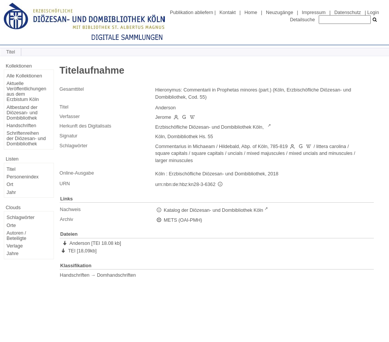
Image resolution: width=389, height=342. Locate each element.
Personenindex (22, 177)
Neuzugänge (279, 12)
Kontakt (228, 12)
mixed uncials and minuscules (321, 153)
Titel (10, 169)
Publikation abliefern (191, 12)
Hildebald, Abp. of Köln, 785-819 (253, 146)
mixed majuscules (266, 153)
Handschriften (21, 125)
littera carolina (331, 146)
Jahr (11, 192)
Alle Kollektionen (24, 76)
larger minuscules (174, 160)
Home (250, 12)
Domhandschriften (116, 275)
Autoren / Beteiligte (16, 235)
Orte (11, 225)
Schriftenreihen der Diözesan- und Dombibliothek (26, 139)
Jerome (163, 117)
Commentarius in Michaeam (185, 146)
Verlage (14, 246)
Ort (9, 184)
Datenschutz (347, 12)
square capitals (171, 153)
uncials (235, 153)
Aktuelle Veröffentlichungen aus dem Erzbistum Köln (26, 91)
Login (373, 12)
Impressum (314, 12)
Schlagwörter (20, 217)
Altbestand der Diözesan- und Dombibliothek (21, 113)
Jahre (12, 253)
